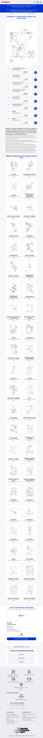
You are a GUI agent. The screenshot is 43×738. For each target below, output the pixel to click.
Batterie (21, 661)
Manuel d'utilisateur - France (21, 646)
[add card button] (35, 72)
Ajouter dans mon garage (21, 638)
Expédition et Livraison (28, 720)
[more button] (33, 72)
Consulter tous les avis (21, 699)
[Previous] (19, 14)
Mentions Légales (26, 718)
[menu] (40, 2)
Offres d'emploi (10, 720)
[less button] (29, 72)
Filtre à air (21, 654)
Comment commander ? (13, 715)
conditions (28, 6)
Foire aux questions (11, 714)
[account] (34, 2)
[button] (21, 615)
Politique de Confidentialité (29, 717)
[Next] (24, 14)
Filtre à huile (21, 658)
